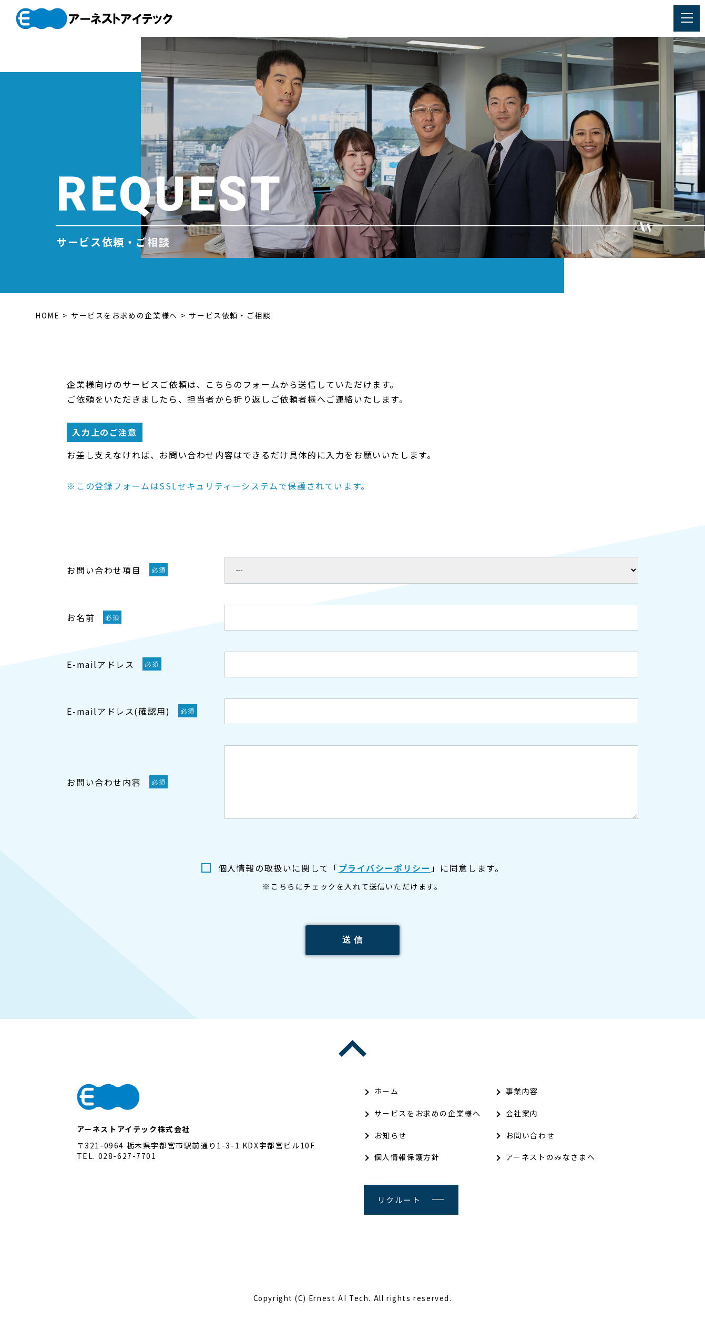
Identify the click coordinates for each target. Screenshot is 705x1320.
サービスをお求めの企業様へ (427, 1119)
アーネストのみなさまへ (551, 1163)
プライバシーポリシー (385, 868)
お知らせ (390, 1141)
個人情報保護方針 (407, 1163)
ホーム (386, 1097)
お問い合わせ (530, 1141)
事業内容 (522, 1097)
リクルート (399, 1205)
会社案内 (522, 1119)
